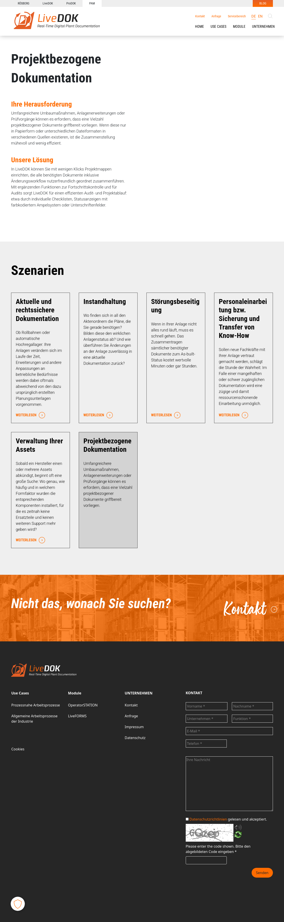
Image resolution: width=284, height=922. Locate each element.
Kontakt (200, 16)
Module (239, 26)
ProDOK (71, 3)
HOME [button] (199, 26)
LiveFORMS (77, 716)
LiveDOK (48, 3)
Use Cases (218, 26)
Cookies (17, 749)
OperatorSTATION (83, 705)
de (253, 16)
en (260, 16)
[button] (218, 26)
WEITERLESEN (29, 415)
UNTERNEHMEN (138, 693)
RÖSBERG (23, 3)
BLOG (262, 3)
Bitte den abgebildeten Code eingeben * (218, 849)
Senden (262, 872)
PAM (92, 3)
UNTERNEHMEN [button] (263, 26)
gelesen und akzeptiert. (226, 819)
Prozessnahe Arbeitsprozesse (35, 705)
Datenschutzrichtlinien (208, 819)
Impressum (134, 726)
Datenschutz (135, 737)
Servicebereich (237, 16)
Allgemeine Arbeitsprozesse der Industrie (34, 719)
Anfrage (216, 16)
